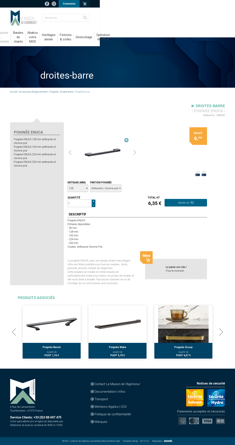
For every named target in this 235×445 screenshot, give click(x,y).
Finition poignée (101, 182)
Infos (121, 391)
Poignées (54, 92)
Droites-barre (66, 92)
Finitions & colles (157, 33)
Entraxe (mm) (77, 182)
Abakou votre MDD (100, 33)
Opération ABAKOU (207, 33)
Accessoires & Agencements (35, 33)
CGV (124, 407)
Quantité (74, 197)
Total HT (154, 197)
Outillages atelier (129, 33)
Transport (101, 399)
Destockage (181, 33)
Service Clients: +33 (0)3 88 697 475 (35, 417)
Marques (101, 422)
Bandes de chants (71, 33)
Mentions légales (107, 407)
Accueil (13, 92)
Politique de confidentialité (113, 414)
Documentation (106, 391)
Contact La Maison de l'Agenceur (117, 384)
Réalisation (162, 441)
